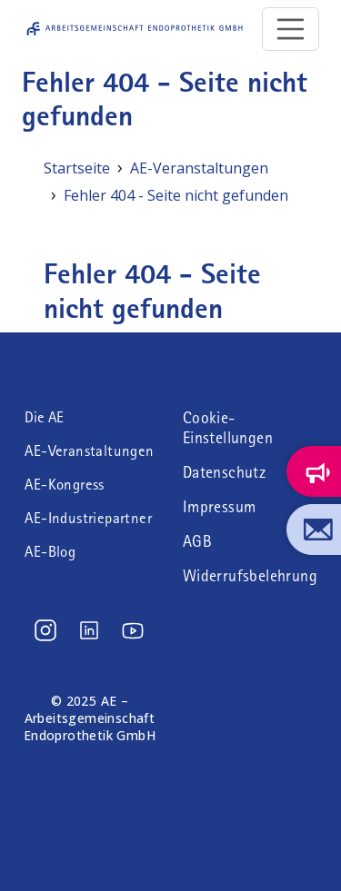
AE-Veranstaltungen (89, 450)
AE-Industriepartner (88, 518)
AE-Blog (50, 551)
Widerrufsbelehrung (250, 576)
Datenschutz (224, 472)
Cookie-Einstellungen (228, 428)
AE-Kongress (64, 484)
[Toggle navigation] (291, 29)
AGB (197, 541)
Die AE (44, 417)
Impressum (219, 507)
